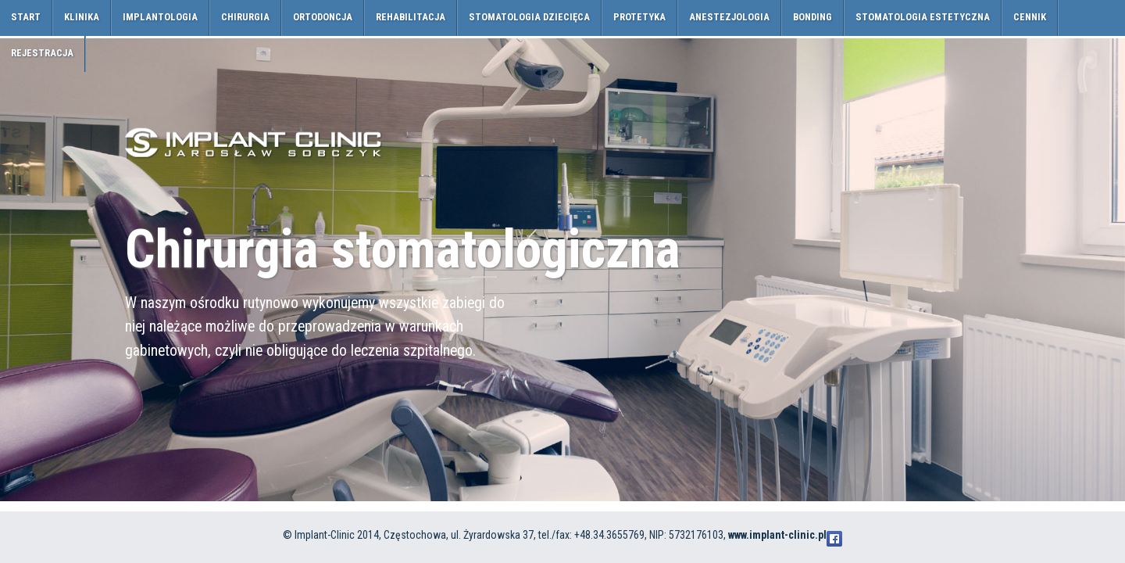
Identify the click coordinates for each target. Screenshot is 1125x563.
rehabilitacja (410, 17)
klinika (81, 17)
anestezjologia (729, 17)
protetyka (639, 17)
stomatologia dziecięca (529, 17)
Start (26, 17)
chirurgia (245, 17)
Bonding (812, 17)
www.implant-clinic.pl (777, 535)
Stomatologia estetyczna (922, 17)
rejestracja (42, 53)
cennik (1029, 17)
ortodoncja (322, 17)
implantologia (160, 17)
